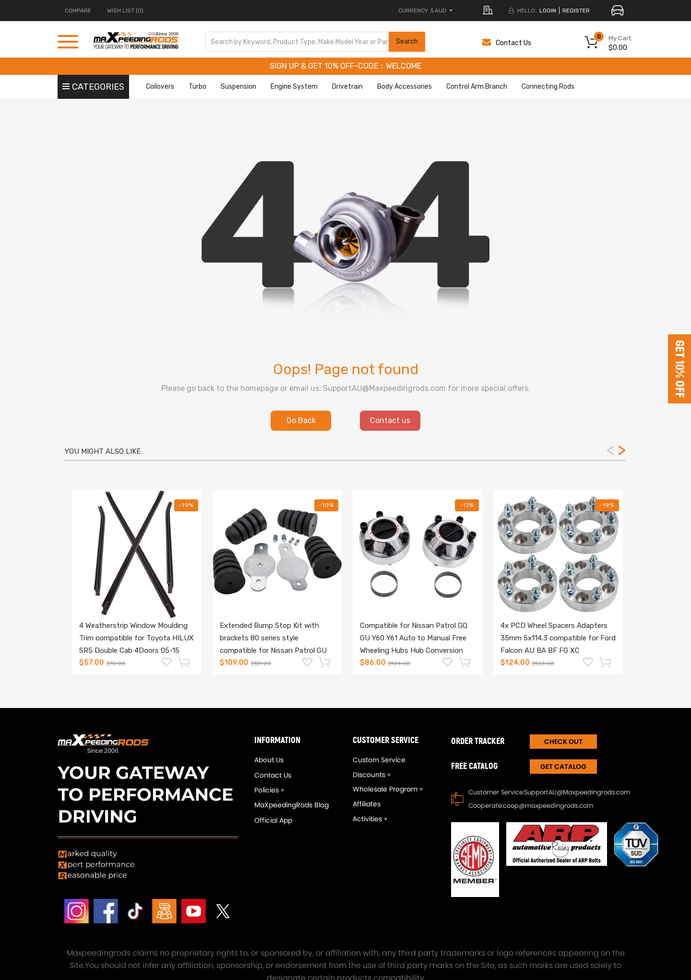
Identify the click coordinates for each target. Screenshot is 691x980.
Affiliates (367, 804)
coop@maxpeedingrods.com (548, 805)
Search (407, 41)
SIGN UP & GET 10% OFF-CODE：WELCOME (345, 66)
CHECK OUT (563, 741)
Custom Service (379, 760)
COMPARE (78, 10)
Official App (273, 820)
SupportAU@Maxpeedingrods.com (577, 792)
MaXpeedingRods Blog (291, 805)
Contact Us (506, 43)
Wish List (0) (125, 10)
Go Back (301, 420)
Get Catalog (563, 766)
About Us (269, 760)
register (576, 10)
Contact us (390, 420)
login (547, 10)
